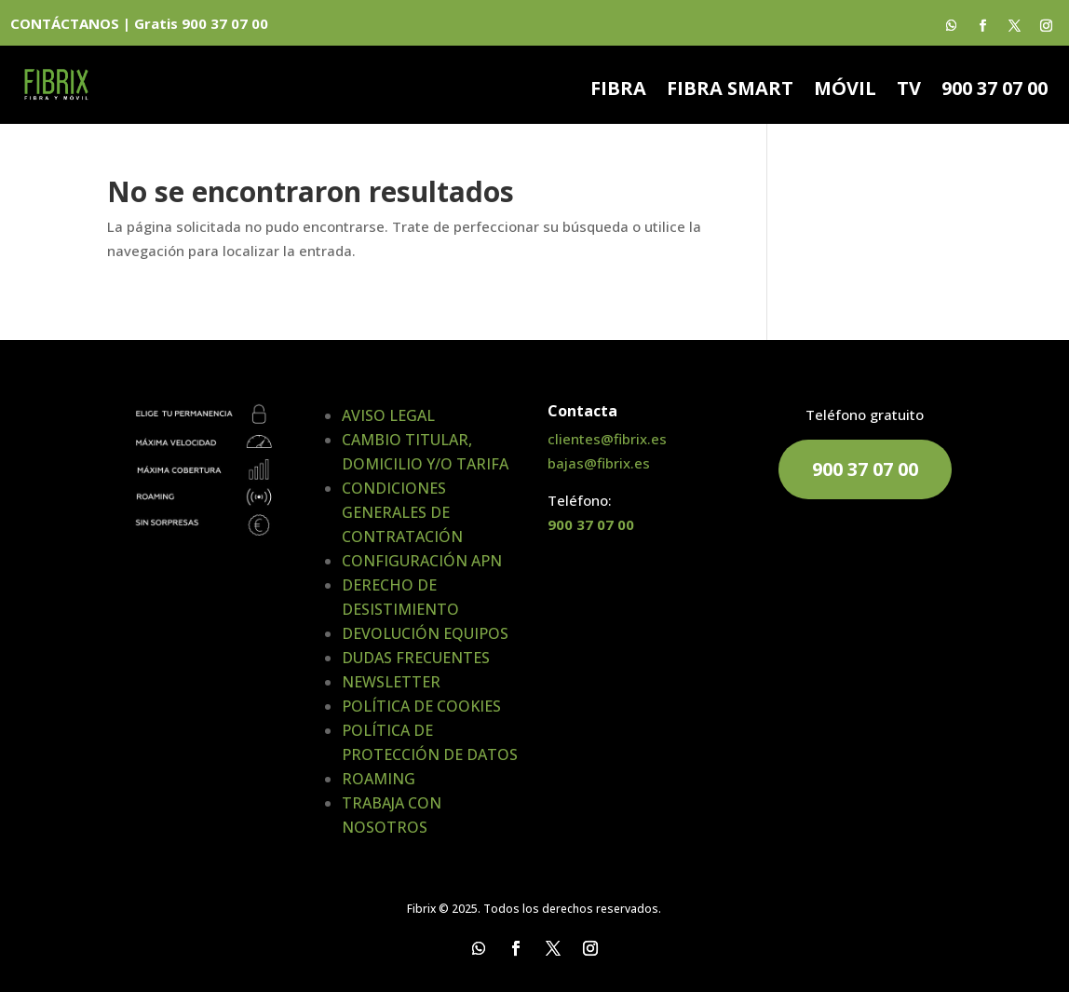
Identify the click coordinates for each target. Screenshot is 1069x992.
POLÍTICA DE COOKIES (421, 706)
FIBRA (618, 91)
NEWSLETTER (391, 682)
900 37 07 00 (994, 91)
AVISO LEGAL (388, 415)
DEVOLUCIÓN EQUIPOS (425, 633)
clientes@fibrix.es (607, 438)
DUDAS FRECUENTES (416, 657)
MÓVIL (845, 91)
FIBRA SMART (730, 91)
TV (909, 91)
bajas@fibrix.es (599, 463)
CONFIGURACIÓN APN (422, 560)
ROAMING (378, 778)
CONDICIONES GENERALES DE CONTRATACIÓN (402, 512)
